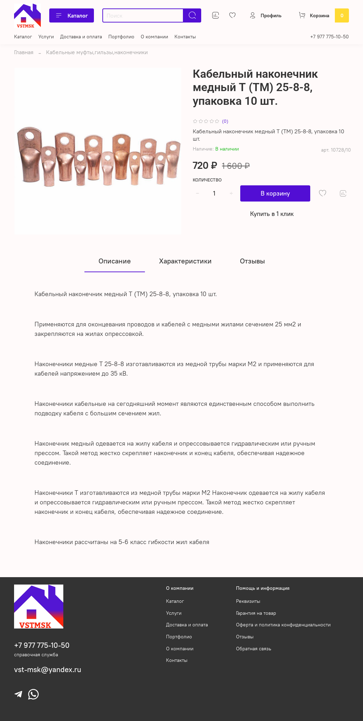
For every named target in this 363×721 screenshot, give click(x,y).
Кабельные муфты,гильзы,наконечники (97, 52)
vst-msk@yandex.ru (47, 669)
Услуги (46, 36)
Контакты (185, 36)
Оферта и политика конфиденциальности (283, 624)
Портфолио (121, 36)
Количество (207, 180)
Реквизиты (248, 601)
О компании (154, 36)
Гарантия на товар (256, 613)
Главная (23, 52)
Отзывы (245, 636)
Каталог (71, 15)
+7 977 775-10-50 (329, 36)
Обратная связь (253, 648)
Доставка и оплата (81, 36)
